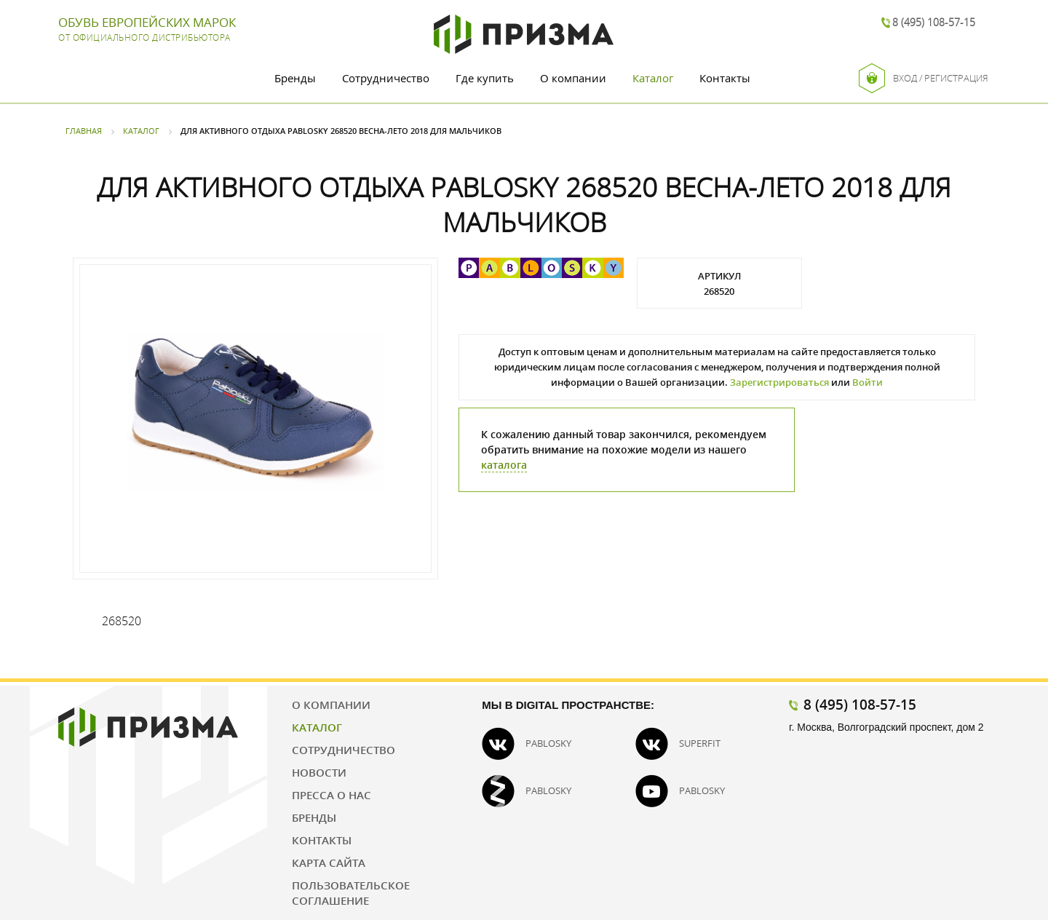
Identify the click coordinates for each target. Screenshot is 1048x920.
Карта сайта (328, 862)
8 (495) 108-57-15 (933, 22)
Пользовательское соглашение (351, 893)
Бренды (295, 78)
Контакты (724, 78)
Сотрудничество (385, 78)
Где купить (485, 78)
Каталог (652, 78)
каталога (504, 465)
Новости (319, 772)
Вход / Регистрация (923, 78)
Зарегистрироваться (779, 382)
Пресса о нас (331, 795)
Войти (867, 382)
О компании (573, 78)
